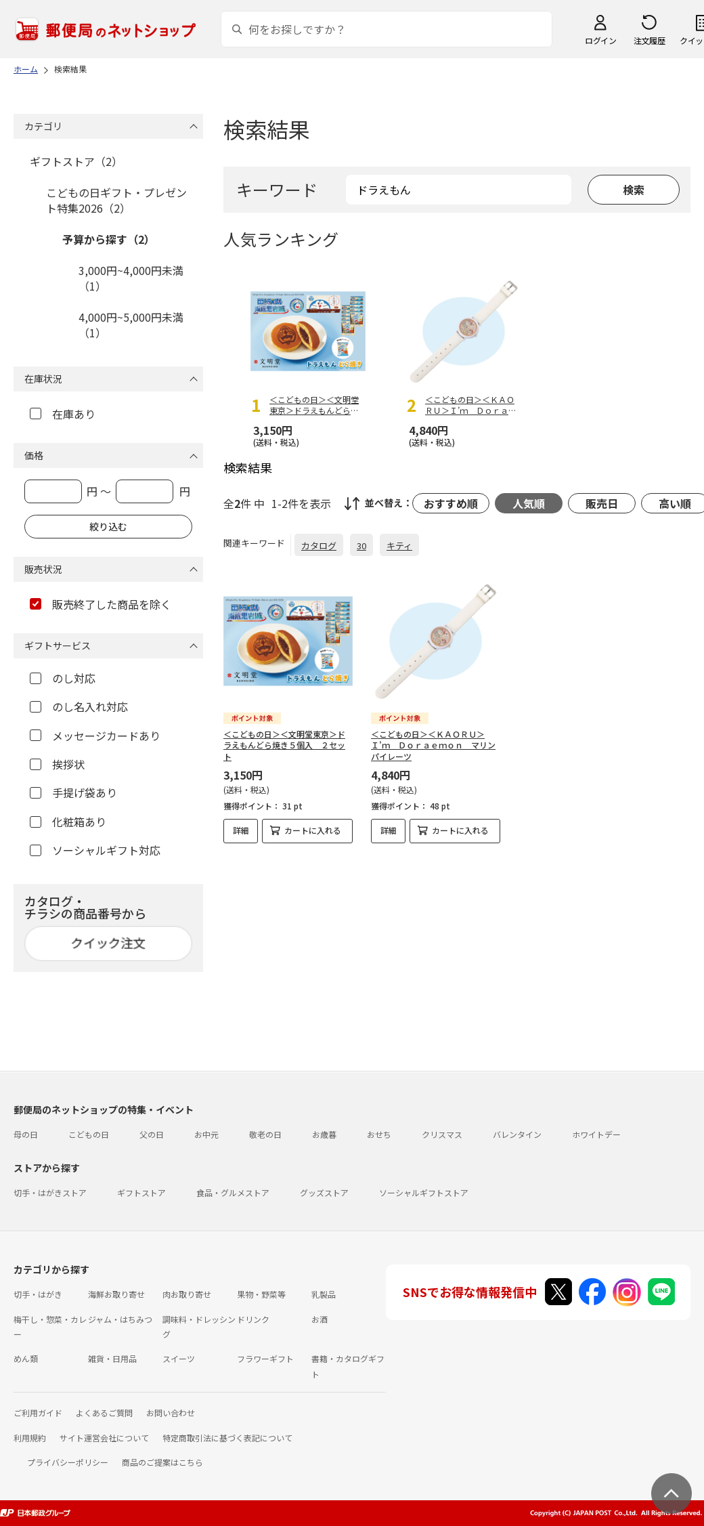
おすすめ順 (451, 503)
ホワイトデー (596, 1134)
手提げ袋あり (73, 792)
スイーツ (178, 1358)
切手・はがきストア (50, 1192)
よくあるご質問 (104, 1412)
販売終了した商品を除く (100, 604)
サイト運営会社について (104, 1437)
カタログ (318, 545)
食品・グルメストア (232, 1192)
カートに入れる (312, 830)
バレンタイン (517, 1134)
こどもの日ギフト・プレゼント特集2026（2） (116, 199)
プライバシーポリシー (67, 1462)
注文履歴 (649, 40)
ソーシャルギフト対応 (95, 850)
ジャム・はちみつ (120, 1319)
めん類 (26, 1358)
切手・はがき (38, 1294)
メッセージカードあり (95, 735)
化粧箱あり (68, 821)
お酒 (319, 1319)
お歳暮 (324, 1134)
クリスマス (442, 1134)
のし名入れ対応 (79, 706)
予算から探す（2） (108, 239)
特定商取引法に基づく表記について (227, 1437)
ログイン (600, 40)
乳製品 (323, 1294)
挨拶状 (57, 764)
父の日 (151, 1134)
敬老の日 (265, 1134)
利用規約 (30, 1437)
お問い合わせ (170, 1412)
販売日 (602, 503)
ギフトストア (141, 1192)
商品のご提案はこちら (162, 1462)
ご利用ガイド (38, 1412)
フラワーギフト (265, 1358)
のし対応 (62, 678)
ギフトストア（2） (76, 161)
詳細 (241, 830)
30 (361, 545)
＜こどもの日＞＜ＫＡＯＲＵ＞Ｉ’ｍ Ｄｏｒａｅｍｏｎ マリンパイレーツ (433, 745)
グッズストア (324, 1192)
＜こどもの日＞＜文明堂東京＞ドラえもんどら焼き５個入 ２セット (284, 745)
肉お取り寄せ (186, 1294)
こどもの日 (88, 1134)
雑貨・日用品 (112, 1358)
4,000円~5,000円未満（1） (131, 324)
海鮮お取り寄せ (116, 1294)
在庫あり (62, 414)
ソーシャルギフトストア (423, 1192)
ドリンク (253, 1319)
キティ (399, 545)
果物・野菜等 (261, 1294)
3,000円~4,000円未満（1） (131, 277)
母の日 (26, 1134)
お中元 (206, 1134)
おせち (379, 1134)
